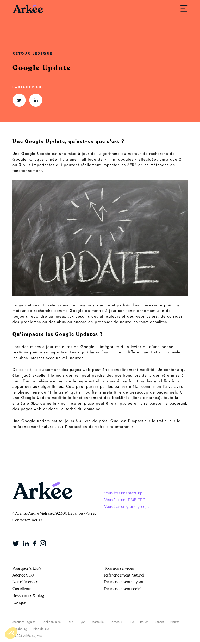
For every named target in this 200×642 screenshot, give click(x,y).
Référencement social (122, 589)
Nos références (25, 582)
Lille (131, 622)
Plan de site (41, 629)
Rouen (144, 622)
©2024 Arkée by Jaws (27, 636)
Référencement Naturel (124, 575)
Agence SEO (23, 575)
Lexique (19, 602)
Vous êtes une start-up (123, 493)
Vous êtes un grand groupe (126, 506)
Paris (70, 622)
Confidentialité (51, 622)
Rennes (159, 622)
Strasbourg (19, 629)
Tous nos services (119, 568)
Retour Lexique (32, 53)
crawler (175, 352)
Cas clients (21, 589)
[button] (11, 633)
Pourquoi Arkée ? (26, 568)
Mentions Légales (23, 622)
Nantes (174, 622)
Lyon (82, 622)
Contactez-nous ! (27, 520)
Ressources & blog (28, 595)
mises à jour (42, 346)
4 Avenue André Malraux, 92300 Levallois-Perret (54, 513)
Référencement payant (123, 582)
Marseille (98, 622)
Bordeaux (116, 622)
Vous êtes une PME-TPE (124, 499)
